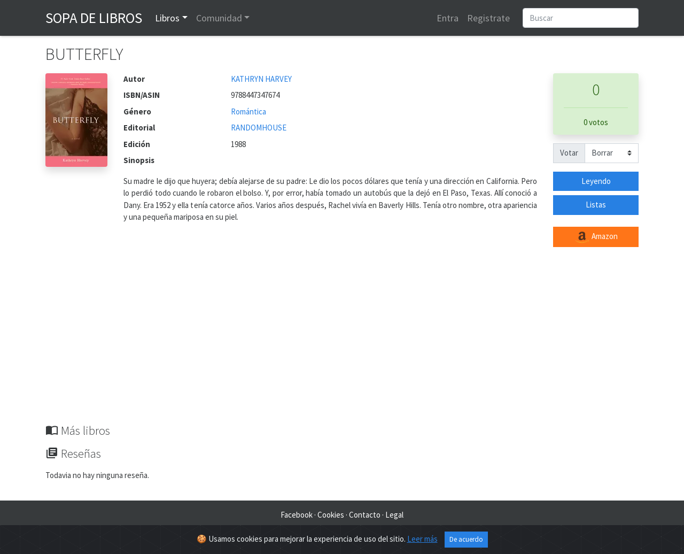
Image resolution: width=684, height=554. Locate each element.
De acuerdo (466, 539)
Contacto (364, 515)
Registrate (488, 18)
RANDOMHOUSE (258, 127)
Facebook (297, 515)
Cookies (330, 515)
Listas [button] (596, 204)
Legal (394, 515)
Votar (569, 153)
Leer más (422, 539)
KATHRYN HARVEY (261, 79)
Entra (447, 18)
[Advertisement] (342, 343)
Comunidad (219, 18)
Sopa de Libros (93, 18)
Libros (167, 18)
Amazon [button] (596, 237)
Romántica (248, 111)
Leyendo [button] (596, 181)
